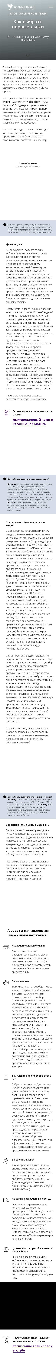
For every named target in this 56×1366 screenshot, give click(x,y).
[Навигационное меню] (51, 7)
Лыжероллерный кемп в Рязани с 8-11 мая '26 (33, 422)
